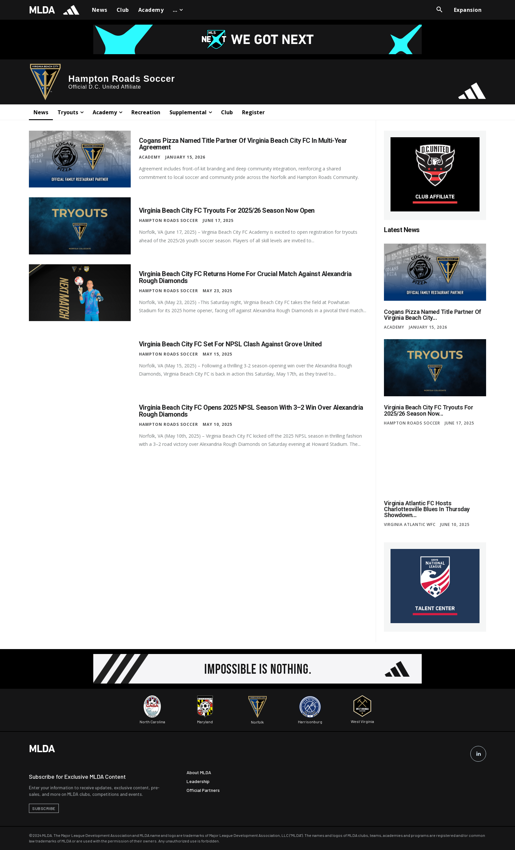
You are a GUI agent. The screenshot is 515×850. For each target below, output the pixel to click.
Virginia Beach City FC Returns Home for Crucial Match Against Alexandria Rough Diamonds (245, 277)
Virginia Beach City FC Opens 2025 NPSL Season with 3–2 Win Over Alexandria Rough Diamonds (251, 411)
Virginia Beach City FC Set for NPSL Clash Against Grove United (230, 344)
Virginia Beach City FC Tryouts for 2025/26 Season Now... (427, 410)
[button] (439, 10)
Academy (150, 157)
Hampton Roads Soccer (168, 221)
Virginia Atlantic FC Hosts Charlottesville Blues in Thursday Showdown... (426, 508)
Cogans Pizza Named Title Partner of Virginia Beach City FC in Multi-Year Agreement (243, 144)
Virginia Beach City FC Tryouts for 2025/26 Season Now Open (227, 211)
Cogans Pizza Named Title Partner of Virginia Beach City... (432, 314)
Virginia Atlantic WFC (410, 524)
